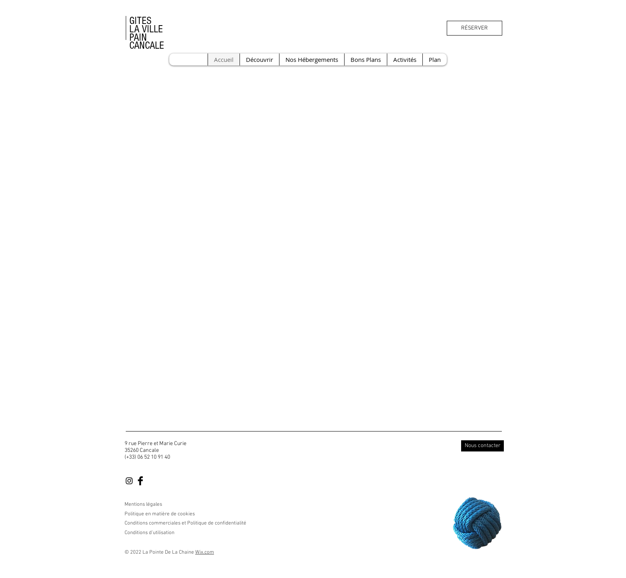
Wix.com (204, 552)
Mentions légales (143, 504)
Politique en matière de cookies (160, 514)
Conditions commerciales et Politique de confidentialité (185, 523)
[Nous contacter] (482, 445)
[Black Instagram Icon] (129, 480)
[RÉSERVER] (474, 28)
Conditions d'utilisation (149, 533)
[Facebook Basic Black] (140, 480)
